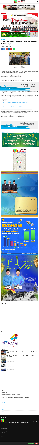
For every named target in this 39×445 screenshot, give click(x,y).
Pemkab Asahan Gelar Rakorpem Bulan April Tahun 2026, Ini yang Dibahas (18, 369)
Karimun (3, 407)
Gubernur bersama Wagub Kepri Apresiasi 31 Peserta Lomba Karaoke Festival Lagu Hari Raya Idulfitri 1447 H (17, 106)
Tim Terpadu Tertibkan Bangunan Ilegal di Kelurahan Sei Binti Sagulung (18, 361)
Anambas (3, 403)
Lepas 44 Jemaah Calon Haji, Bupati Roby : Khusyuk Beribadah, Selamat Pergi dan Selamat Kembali (21, 366)
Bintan (3, 405)
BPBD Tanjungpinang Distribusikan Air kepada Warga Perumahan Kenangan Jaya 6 (16, 103)
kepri (3, 412)
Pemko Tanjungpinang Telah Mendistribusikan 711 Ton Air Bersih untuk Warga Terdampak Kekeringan (17, 109)
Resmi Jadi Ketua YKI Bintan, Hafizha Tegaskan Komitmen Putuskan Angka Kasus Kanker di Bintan (21, 353)
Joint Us (2, 439)
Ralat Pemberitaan (4, 394)
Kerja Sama (3, 436)
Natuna (3, 411)
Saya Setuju (31, 443)
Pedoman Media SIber (4, 431)
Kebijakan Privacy (4, 435)
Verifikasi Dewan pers (4, 432)
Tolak (36, 443)
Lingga (3, 409)
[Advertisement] (19, 382)
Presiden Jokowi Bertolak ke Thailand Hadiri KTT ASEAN (10, 395)
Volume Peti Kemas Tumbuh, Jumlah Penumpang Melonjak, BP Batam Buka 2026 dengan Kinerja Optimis (21, 358)
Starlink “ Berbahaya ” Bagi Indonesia (7, 397)
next (2, 333)
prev (1, 333)
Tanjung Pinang (3, 39)
